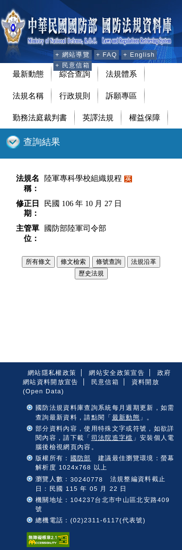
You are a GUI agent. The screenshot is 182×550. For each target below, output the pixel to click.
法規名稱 (28, 96)
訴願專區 (121, 96)
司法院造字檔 (112, 437)
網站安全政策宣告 (117, 372)
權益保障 (144, 117)
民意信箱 (105, 382)
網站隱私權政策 (52, 372)
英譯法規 (98, 117)
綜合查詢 (74, 74)
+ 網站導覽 (72, 54)
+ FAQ (106, 54)
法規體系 (121, 74)
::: (44, 53)
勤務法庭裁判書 (40, 117)
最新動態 (28, 74)
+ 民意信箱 (72, 65)
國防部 (80, 458)
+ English (139, 54)
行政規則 (74, 96)
